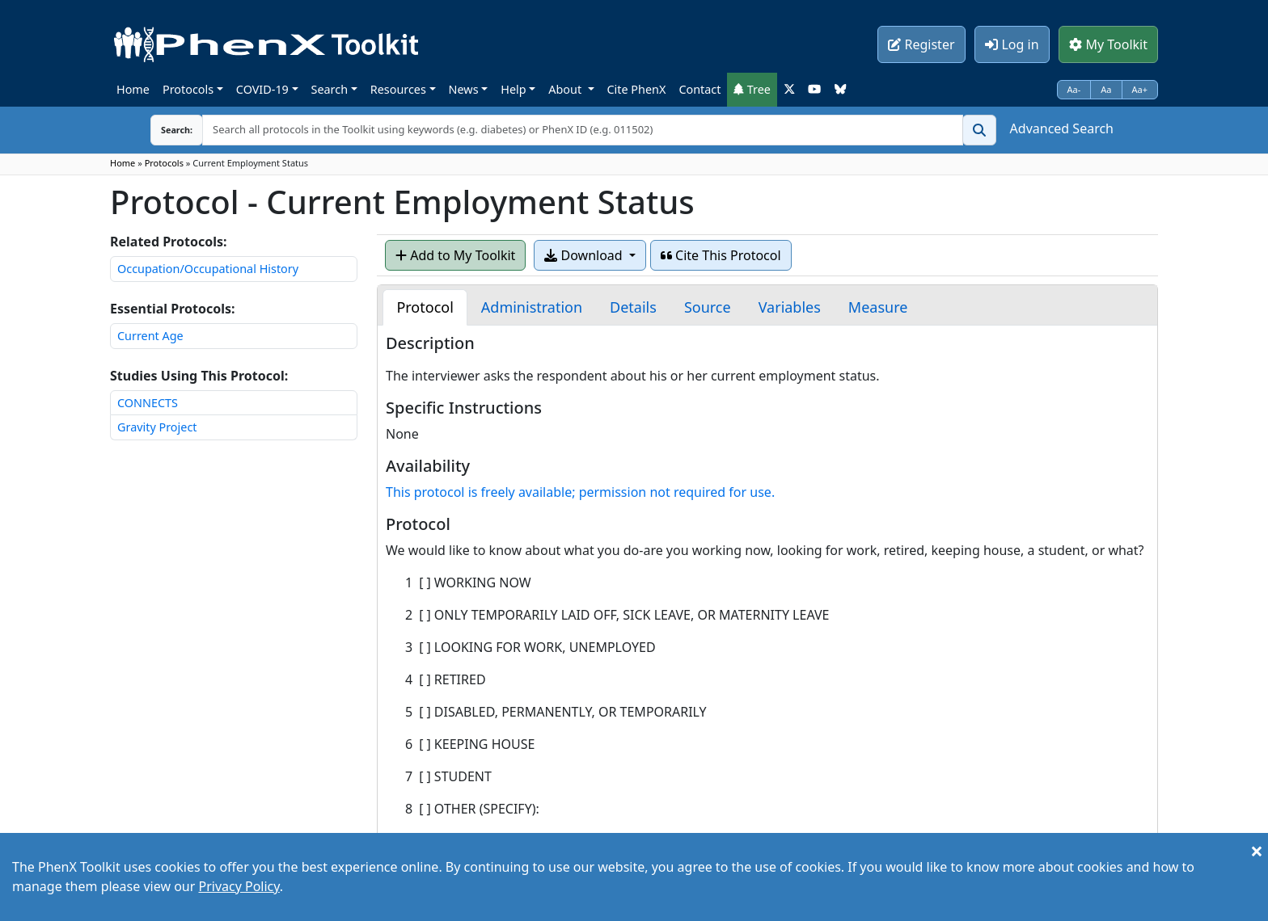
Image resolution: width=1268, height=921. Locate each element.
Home (133, 89)
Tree (752, 89)
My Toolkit (1108, 44)
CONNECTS (147, 402)
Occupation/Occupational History (207, 268)
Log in (1011, 44)
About (566, 89)
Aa (1106, 89)
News (464, 89)
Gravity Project (157, 427)
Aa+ (1140, 89)
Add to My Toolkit (455, 255)
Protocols (188, 89)
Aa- (1074, 89)
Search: (164, 130)
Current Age (150, 335)
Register (921, 44)
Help (513, 89)
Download (584, 255)
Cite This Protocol (721, 255)
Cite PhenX (636, 89)
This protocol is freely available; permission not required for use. (580, 492)
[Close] (1256, 850)
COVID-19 (262, 89)
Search (330, 89)
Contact (699, 89)
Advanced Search (1062, 128)
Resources (398, 89)
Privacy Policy (238, 886)
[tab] (425, 307)
